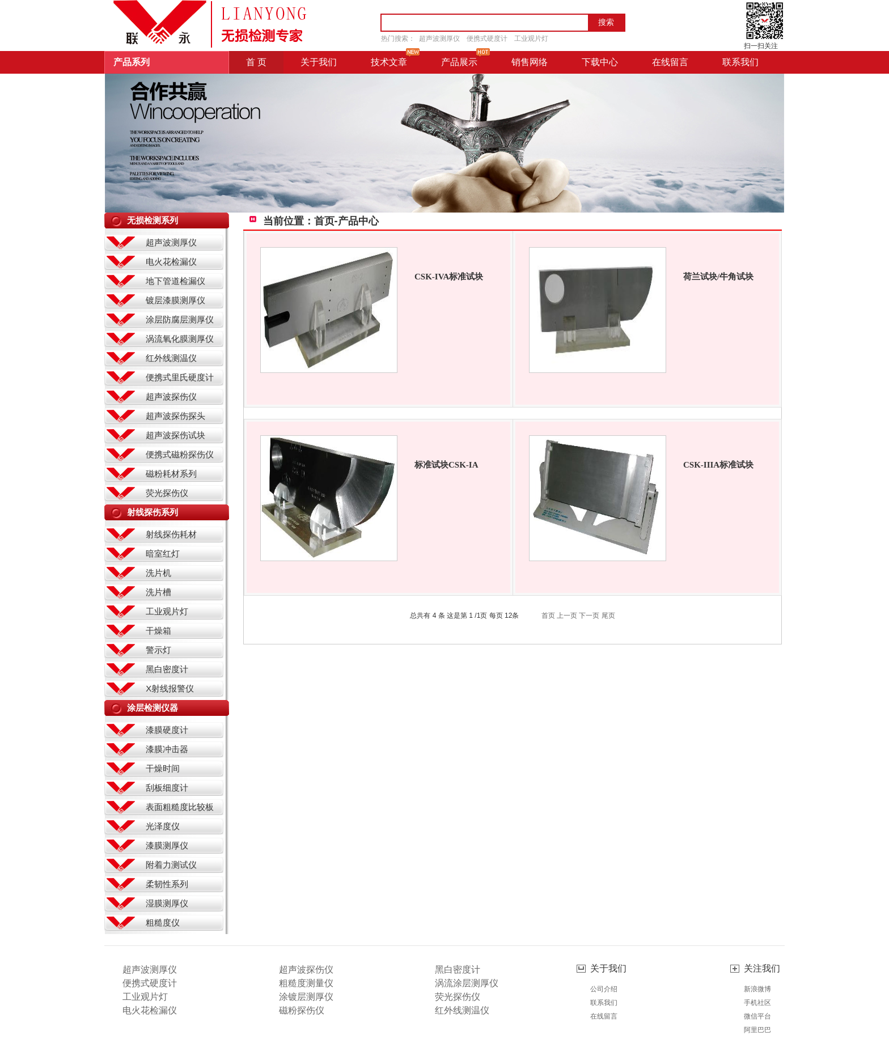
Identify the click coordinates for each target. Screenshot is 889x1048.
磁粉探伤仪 (301, 1010)
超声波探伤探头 (175, 416)
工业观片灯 (531, 39)
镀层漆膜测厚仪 (175, 300)
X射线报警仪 (170, 688)
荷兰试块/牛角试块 (718, 276)
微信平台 (757, 1016)
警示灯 (158, 650)
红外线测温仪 (171, 358)
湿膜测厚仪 (167, 903)
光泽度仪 (163, 826)
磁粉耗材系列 (171, 473)
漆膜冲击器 (167, 749)
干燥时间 (163, 768)
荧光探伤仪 (167, 493)
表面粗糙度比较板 (180, 807)
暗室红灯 (163, 553)
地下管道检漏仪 (175, 281)
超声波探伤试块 (175, 435)
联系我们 (603, 1003)
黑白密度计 (167, 669)
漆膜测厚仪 (167, 845)
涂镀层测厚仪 (306, 997)
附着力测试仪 (171, 864)
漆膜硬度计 (167, 730)
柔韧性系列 (167, 884)
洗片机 (158, 573)
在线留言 (603, 1016)
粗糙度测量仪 (306, 983)
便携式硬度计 (487, 39)
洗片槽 (158, 592)
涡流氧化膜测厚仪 (180, 338)
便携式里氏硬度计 (180, 377)
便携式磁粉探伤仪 (180, 454)
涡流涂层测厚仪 (466, 983)
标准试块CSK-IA (446, 464)
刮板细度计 (167, 787)
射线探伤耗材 (171, 534)
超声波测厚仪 (439, 39)
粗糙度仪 (163, 922)
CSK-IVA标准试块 (448, 276)
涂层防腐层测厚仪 (180, 319)
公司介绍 (603, 989)
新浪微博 (757, 989)
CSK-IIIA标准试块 (718, 464)
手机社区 (757, 1003)
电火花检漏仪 (171, 261)
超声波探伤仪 (171, 396)
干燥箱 (158, 630)
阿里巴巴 (757, 1030)
